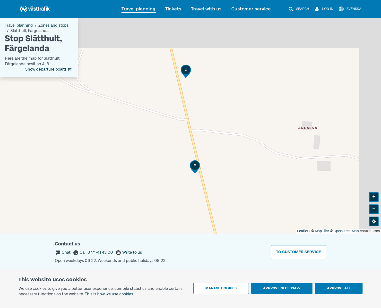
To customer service (298, 252)
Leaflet (302, 231)
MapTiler (322, 231)
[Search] (298, 9)
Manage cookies (221, 288)
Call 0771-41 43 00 (96, 252)
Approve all (339, 288)
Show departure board (45, 69)
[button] (195, 167)
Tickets (173, 9)
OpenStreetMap (346, 231)
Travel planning (138, 9)
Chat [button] (66, 252)
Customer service (251, 9)
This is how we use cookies (109, 294)
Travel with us (206, 9)
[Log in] (324, 9)
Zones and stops (53, 25)
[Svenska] (350, 9)
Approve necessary (282, 288)
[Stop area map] (190, 126)
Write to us (132, 252)
